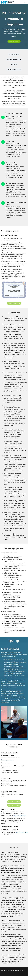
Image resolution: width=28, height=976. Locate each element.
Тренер (14, 64)
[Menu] (26, 2)
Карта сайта (22, 970)
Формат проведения (14, 59)
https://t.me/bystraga (19, 815)
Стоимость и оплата (14, 69)
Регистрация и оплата (14, 41)
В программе (14, 54)
